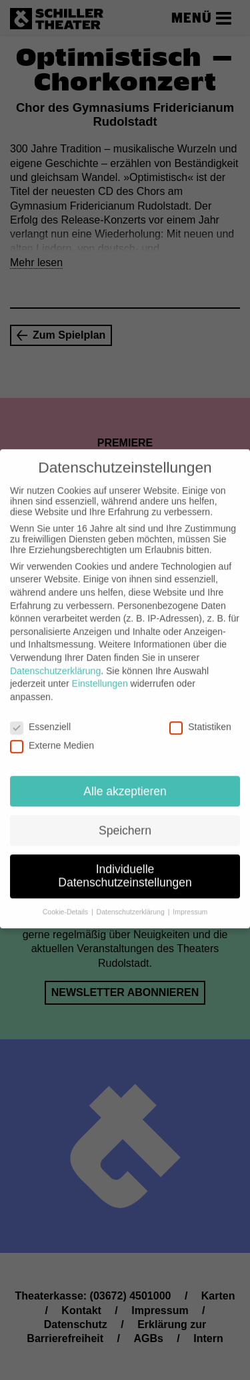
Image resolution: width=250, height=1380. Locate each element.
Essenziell (40, 718)
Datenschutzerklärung (55, 662)
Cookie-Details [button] (66, 903)
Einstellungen (100, 675)
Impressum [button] (190, 903)
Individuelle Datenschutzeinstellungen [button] (124, 867)
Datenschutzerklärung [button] (132, 903)
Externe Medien (52, 736)
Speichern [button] (125, 821)
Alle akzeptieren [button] (125, 782)
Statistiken (200, 718)
